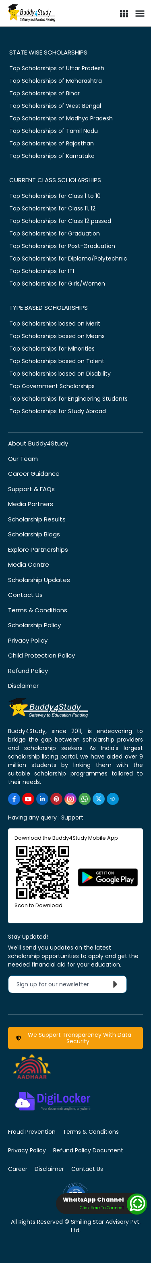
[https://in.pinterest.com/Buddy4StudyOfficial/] (56, 799)
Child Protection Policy (41, 655)
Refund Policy (28, 670)
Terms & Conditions (37, 610)
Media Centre (28, 564)
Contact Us (25, 595)
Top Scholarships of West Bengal (55, 106)
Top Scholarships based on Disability (60, 374)
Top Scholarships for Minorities (52, 349)
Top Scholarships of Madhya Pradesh (61, 118)
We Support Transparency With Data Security (73, 1038)
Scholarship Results (37, 519)
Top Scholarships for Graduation (54, 233)
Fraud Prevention (32, 1132)
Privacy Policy (28, 640)
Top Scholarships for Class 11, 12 (52, 208)
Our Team (23, 458)
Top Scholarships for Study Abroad (57, 411)
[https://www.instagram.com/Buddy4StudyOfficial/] (70, 799)
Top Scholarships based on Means (57, 336)
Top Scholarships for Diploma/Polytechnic (68, 258)
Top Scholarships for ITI (41, 271)
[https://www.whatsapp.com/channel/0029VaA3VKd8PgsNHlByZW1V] (84, 799)
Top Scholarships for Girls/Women (57, 283)
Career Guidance (34, 473)
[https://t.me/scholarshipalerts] (113, 799)
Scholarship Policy (34, 625)
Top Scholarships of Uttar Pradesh (56, 68)
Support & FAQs (31, 489)
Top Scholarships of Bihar (44, 93)
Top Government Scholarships (52, 386)
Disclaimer (23, 685)
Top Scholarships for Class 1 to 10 (55, 196)
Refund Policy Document (88, 1150)
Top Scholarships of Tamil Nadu (53, 131)
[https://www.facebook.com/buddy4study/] (14, 799)
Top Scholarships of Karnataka (52, 156)
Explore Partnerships (38, 549)
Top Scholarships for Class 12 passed (60, 221)
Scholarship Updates (39, 580)
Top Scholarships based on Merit (54, 323)
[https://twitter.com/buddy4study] (98, 799)
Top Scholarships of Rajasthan (51, 143)
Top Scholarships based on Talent (56, 361)
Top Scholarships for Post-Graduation (62, 246)
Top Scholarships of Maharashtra (55, 81)
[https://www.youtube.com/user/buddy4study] (28, 799)
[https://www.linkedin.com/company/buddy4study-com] (42, 799)
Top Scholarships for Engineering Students (68, 399)
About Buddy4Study (38, 443)
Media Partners (30, 504)
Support (72, 817)
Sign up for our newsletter (69, 984)
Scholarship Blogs (34, 534)
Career (17, 1169)
